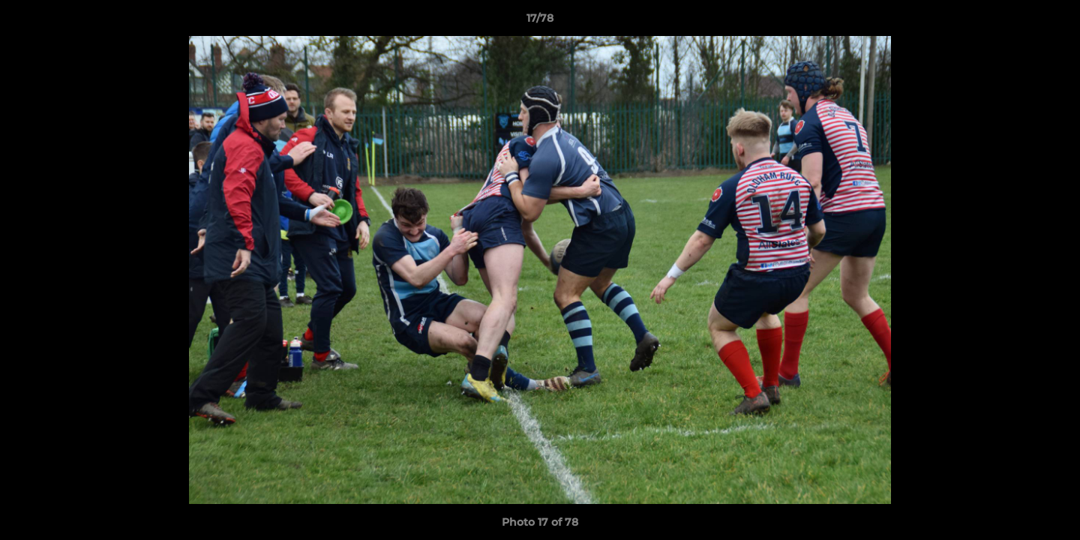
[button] (1053, 21)
